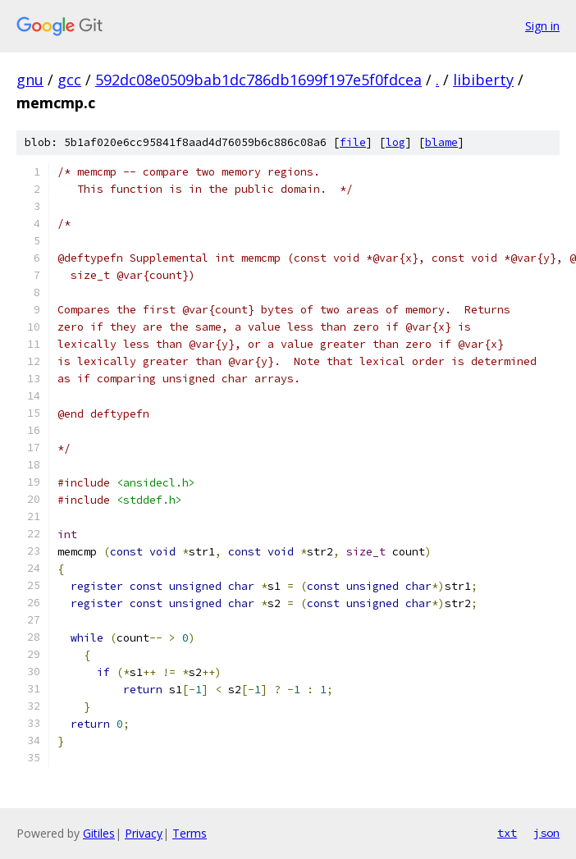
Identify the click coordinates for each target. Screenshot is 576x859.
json (546, 832)
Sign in (542, 26)
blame (441, 142)
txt (507, 832)
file (353, 142)
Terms (189, 833)
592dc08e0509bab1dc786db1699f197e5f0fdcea (258, 79)
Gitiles (99, 833)
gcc (69, 79)
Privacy (143, 833)
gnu (29, 79)
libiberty (483, 79)
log (395, 142)
